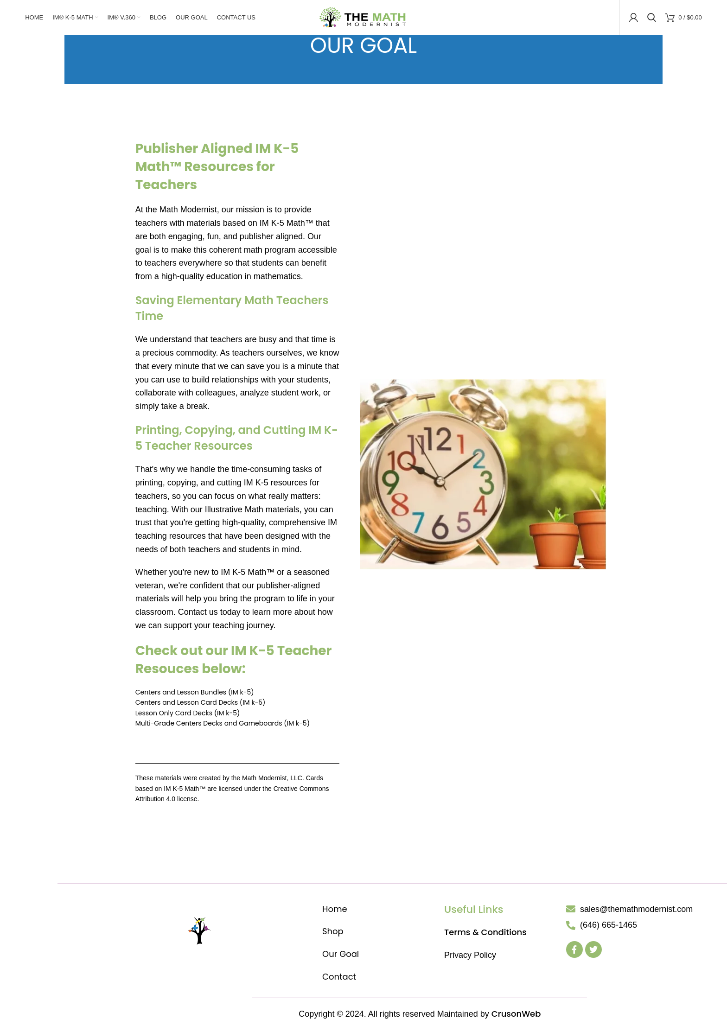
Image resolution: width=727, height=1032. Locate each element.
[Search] (652, 18)
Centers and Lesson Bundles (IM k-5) (194, 694)
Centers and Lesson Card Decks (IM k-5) (200, 704)
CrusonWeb (516, 1016)
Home (334, 911)
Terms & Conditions (485, 934)
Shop (333, 933)
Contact (339, 979)
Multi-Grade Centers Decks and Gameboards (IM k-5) (222, 725)
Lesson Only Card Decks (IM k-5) (187, 715)
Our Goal (340, 956)
